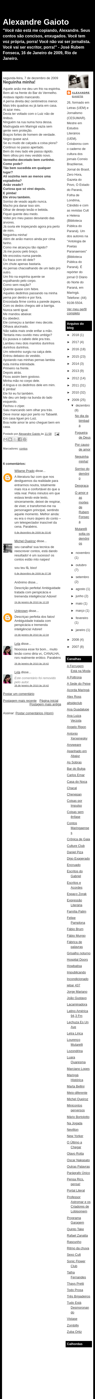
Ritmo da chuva (78, 1248)
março (81, 610)
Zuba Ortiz (74, 1332)
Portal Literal (76, 1190)
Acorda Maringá (78, 690)
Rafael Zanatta (77, 1235)
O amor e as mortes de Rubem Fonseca (82, 507)
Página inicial (49, 701)
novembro (83, 553)
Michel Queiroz (25, 541)
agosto (81, 589)
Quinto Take (75, 1229)
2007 (76, 647)
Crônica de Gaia (78, 839)
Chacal (72, 788)
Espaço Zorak (77, 894)
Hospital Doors (77, 959)
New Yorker (75, 1136)
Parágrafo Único (78, 1173)
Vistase (72, 1319)
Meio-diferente (77, 1093)
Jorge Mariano (77, 992)
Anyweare (74, 745)
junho (80, 596)
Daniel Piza (75, 852)
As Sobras (74, 762)
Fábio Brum (75, 929)
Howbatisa (74, 966)
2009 (76, 400)
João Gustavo (77, 998)
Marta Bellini (75, 1086)
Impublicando (76, 972)
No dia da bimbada (82, 420)
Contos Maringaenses (78, 828)
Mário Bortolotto (78, 1117)
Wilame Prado (24, 471)
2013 (76, 371)
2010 (76, 392)
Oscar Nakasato (78, 1160)
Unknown (21, 611)
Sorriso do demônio (82, 473)
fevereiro (82, 618)
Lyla (17, 644)
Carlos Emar (76, 775)
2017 (76, 342)
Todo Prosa (75, 1290)
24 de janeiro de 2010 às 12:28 (31, 602)
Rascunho (74, 1242)
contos (23, 448)
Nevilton (73, 1129)
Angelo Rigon (76, 727)
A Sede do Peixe (78, 683)
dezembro (83, 405)
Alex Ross (74, 696)
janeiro (81, 630)
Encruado (74, 865)
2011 (76, 385)
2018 (76, 335)
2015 (76, 356)
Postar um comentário (18, 694)
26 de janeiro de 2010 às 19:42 (31, 663)
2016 (76, 349)
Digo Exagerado (78, 858)
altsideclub (74, 703)
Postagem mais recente (19, 701)
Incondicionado (77, 979)
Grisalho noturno (78, 953)
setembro (82, 577)
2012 (76, 378)
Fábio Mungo (76, 936)
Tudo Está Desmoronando (78, 1307)
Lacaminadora (77, 1004)
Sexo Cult (74, 1254)
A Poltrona (74, 677)
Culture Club (76, 846)
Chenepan (74, 794)
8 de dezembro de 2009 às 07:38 (32, 573)
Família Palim (76, 911)
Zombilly (73, 1325)
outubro (81, 565)
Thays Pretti (75, 1283)
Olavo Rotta (75, 1153)
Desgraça (82, 485)
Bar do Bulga (76, 769)
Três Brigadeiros (78, 1296)
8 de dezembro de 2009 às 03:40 (32, 532)
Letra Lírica (75, 1033)
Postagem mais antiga (45, 704)
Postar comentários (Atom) (34, 713)
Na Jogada (74, 1123)
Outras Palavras (78, 1166)
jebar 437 (73, 985)
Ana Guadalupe (78, 709)
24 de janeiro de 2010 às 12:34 (31, 634)
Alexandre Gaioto (36, 21)
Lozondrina (75, 1051)
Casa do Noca (77, 782)
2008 (76, 639)
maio (80, 603)
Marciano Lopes (78, 1069)
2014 (76, 364)
